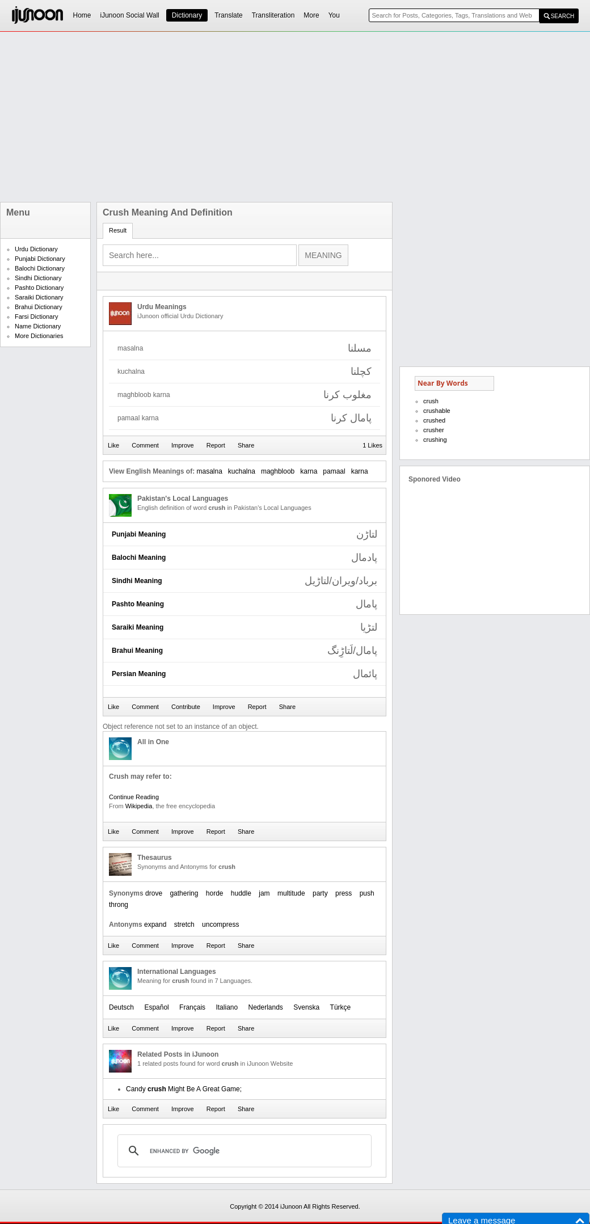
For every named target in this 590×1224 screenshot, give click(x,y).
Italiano (227, 1007)
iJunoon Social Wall (129, 15)
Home (82, 15)
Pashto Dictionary (39, 287)
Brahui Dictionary (38, 306)
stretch (184, 924)
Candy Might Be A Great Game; (184, 1089)
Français (192, 1007)
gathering (184, 893)
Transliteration (273, 15)
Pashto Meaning (138, 604)
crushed (434, 420)
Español (156, 1007)
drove (153, 893)
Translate (228, 15)
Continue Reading (134, 797)
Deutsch (121, 1007)
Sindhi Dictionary (38, 278)
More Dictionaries (39, 335)
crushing (435, 439)
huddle (241, 893)
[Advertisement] (238, 116)
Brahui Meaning (137, 651)
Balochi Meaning (139, 558)
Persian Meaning (139, 674)
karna (308, 471)
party (320, 893)
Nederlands (265, 1007)
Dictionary (187, 15)
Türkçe (340, 1007)
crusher (433, 430)
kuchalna (241, 471)
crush (431, 401)
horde (215, 893)
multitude (291, 893)
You (334, 15)
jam (264, 893)
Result (118, 230)
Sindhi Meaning (137, 581)
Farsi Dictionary (36, 316)
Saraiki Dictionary (39, 297)
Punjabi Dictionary (40, 258)
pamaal (334, 471)
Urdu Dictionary (36, 249)
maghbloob (277, 471)
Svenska (306, 1007)
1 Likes (372, 445)
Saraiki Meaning (137, 627)
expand (155, 924)
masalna (209, 471)
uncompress (220, 924)
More (311, 15)
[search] (243, 1151)
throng (118, 905)
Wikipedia (139, 806)
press (343, 893)
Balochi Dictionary (40, 268)
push (367, 893)
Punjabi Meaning (139, 534)
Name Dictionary (38, 326)
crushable (436, 410)
